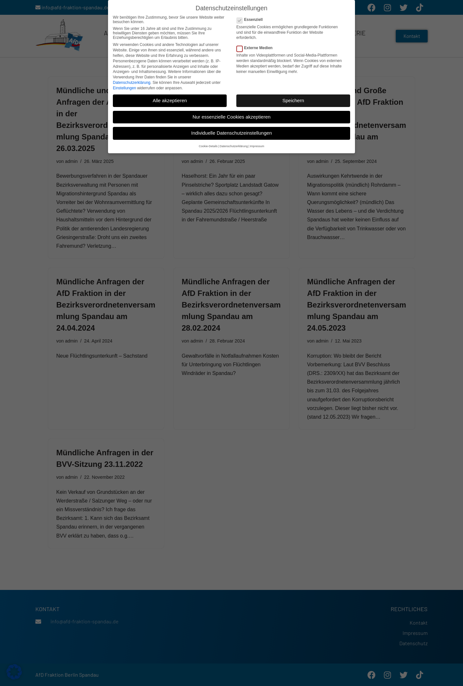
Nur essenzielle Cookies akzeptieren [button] (232, 115)
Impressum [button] (257, 145)
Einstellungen (124, 87)
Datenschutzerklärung (131, 81)
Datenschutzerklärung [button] (234, 145)
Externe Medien (256, 46)
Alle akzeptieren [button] (170, 99)
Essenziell (251, 18)
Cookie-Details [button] (208, 145)
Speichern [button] (293, 99)
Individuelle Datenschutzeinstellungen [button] (231, 132)
